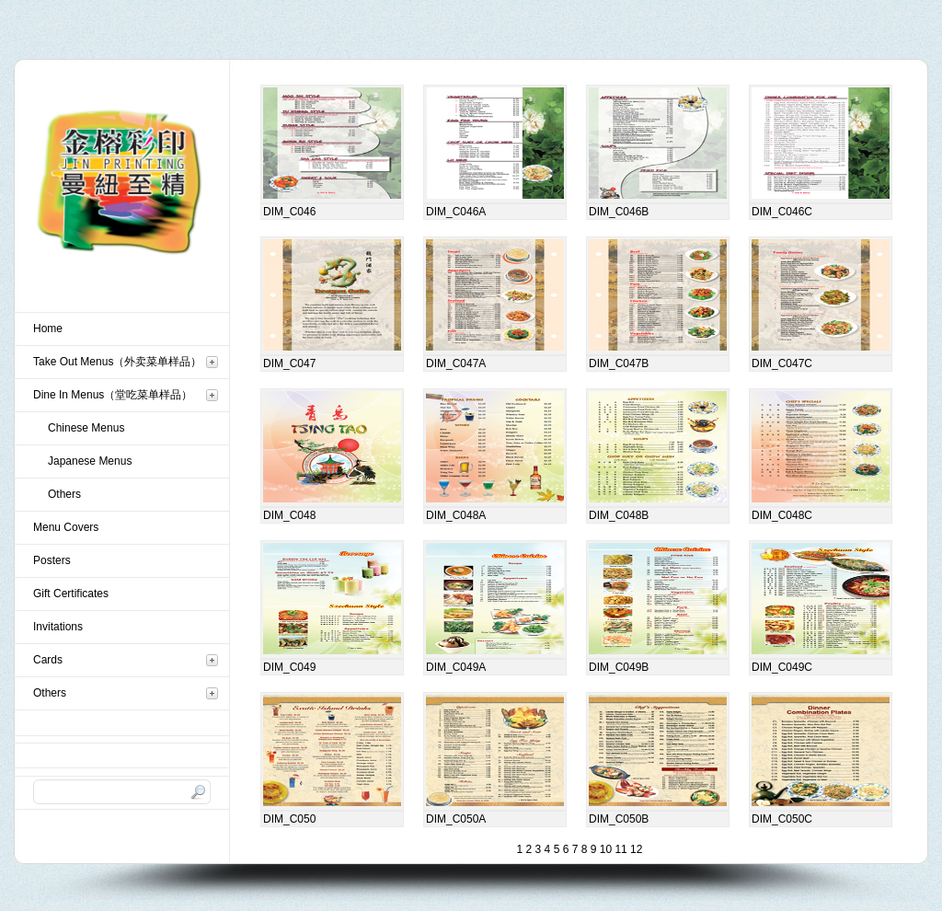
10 (604, 849)
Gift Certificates (71, 593)
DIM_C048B (619, 515)
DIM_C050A (456, 819)
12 (635, 849)
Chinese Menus (86, 427)
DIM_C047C (782, 363)
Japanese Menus (90, 461)
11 (619, 849)
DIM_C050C (782, 819)
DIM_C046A (456, 211)
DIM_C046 (289, 211)
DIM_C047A (456, 363)
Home (48, 328)
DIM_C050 (289, 819)
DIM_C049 (289, 667)
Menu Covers (65, 527)
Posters (52, 560)
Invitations (58, 626)
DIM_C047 (289, 363)
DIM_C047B (619, 363)
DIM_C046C (782, 211)
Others (64, 494)
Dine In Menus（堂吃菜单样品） (112, 394)
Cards (48, 659)
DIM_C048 (289, 515)
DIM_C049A (456, 667)
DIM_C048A (456, 515)
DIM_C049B (619, 667)
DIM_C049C (782, 667)
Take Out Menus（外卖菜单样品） (117, 361)
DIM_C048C (782, 515)
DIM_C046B (619, 211)
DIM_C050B (619, 819)
